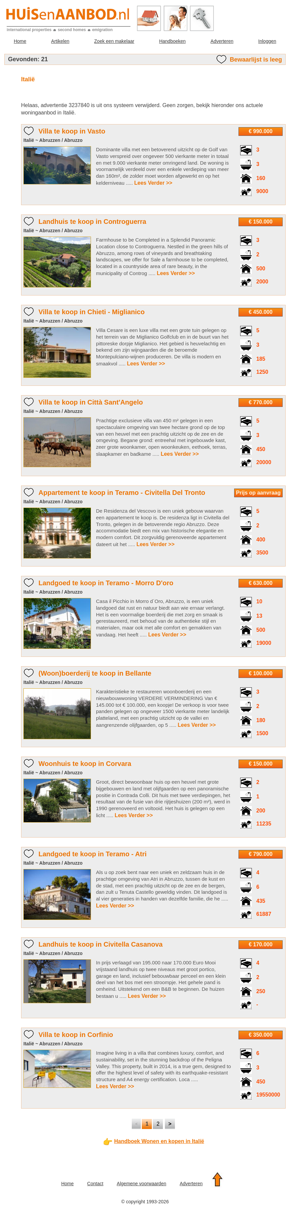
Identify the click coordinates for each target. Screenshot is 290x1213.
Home (20, 41)
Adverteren (221, 41)
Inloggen (267, 41)
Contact (95, 1183)
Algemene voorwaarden (141, 1183)
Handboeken (172, 41)
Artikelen (60, 41)
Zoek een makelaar (114, 41)
